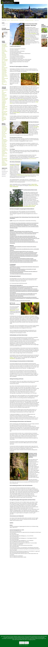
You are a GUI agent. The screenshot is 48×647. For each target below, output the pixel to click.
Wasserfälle (4, 54)
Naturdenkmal (21, 99)
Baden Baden (4, 44)
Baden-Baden (27, 38)
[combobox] (5, 25)
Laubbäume (4, 101)
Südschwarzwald (5, 78)
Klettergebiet (36, 126)
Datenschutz (5, 171)
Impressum (4, 172)
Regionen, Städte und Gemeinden (4, 63)
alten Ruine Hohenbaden (31, 33)
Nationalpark (4, 45)
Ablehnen (26, 642)
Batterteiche (12, 99)
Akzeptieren (22, 642)
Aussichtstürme (4, 46)
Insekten (11, 357)
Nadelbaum (4, 102)
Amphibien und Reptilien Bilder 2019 (4, 114)
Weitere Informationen (23, 644)
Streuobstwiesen (5, 98)
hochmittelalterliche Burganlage (23, 174)
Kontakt (4, 174)
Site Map (4, 169)
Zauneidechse (12, 358)
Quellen (4, 176)
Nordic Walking (17, 112)
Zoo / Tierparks (4, 60)
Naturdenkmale (4, 67)
